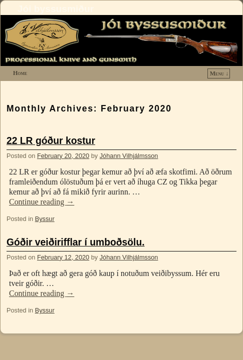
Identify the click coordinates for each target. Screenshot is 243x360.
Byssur (45, 218)
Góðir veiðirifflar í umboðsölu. (76, 242)
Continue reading (41, 202)
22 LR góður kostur (51, 141)
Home (20, 73)
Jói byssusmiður (56, 9)
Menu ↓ (219, 73)
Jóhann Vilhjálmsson (129, 156)
